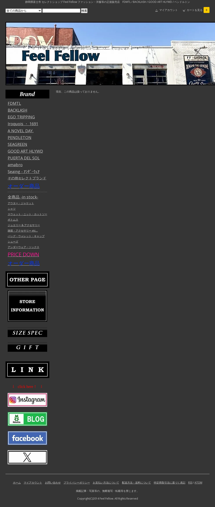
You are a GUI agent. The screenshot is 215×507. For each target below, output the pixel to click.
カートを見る (198, 10)
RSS (190, 482)
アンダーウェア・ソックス (23, 247)
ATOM (198, 482)
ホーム (17, 482)
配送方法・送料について (136, 482)
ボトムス (13, 219)
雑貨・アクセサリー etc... (23, 230)
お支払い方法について (106, 482)
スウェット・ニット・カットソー (27, 214)
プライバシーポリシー (77, 482)
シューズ (13, 241)
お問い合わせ (53, 482)
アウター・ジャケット (21, 203)
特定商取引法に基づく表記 (169, 482)
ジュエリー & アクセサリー (24, 225)
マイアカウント (168, 10)
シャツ (12, 209)
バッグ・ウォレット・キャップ (26, 236)
